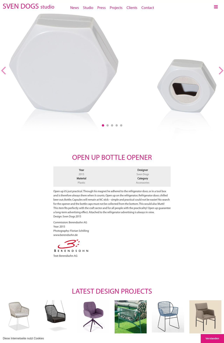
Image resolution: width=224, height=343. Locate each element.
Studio (88, 8)
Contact (147, 8)
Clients (132, 8)
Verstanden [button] (212, 338)
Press (101, 8)
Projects (116, 8)
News (74, 8)
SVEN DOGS (28, 6)
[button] (45, 338)
